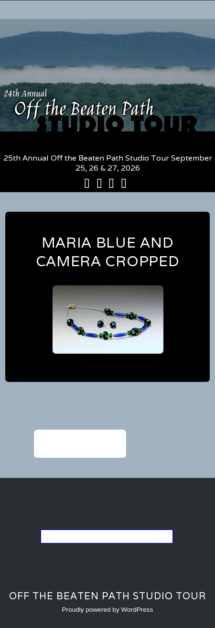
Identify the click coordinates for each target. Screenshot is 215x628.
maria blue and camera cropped (108, 252)
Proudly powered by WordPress (107, 609)
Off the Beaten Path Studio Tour (107, 596)
